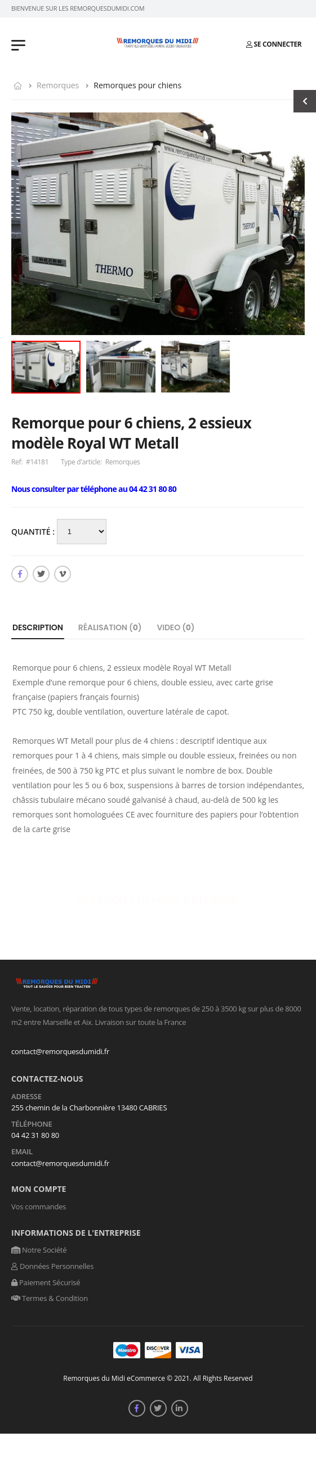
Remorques (58, 85)
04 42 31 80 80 (35, 1135)
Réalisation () (110, 627)
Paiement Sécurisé (45, 1282)
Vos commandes (38, 1206)
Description (37, 627)
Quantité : (34, 531)
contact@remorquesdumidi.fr (60, 1051)
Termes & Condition (49, 1298)
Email (22, 1151)
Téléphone (31, 1124)
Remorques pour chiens (137, 85)
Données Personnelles (52, 1266)
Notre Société (38, 1250)
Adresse (26, 1096)
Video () (175, 627)
